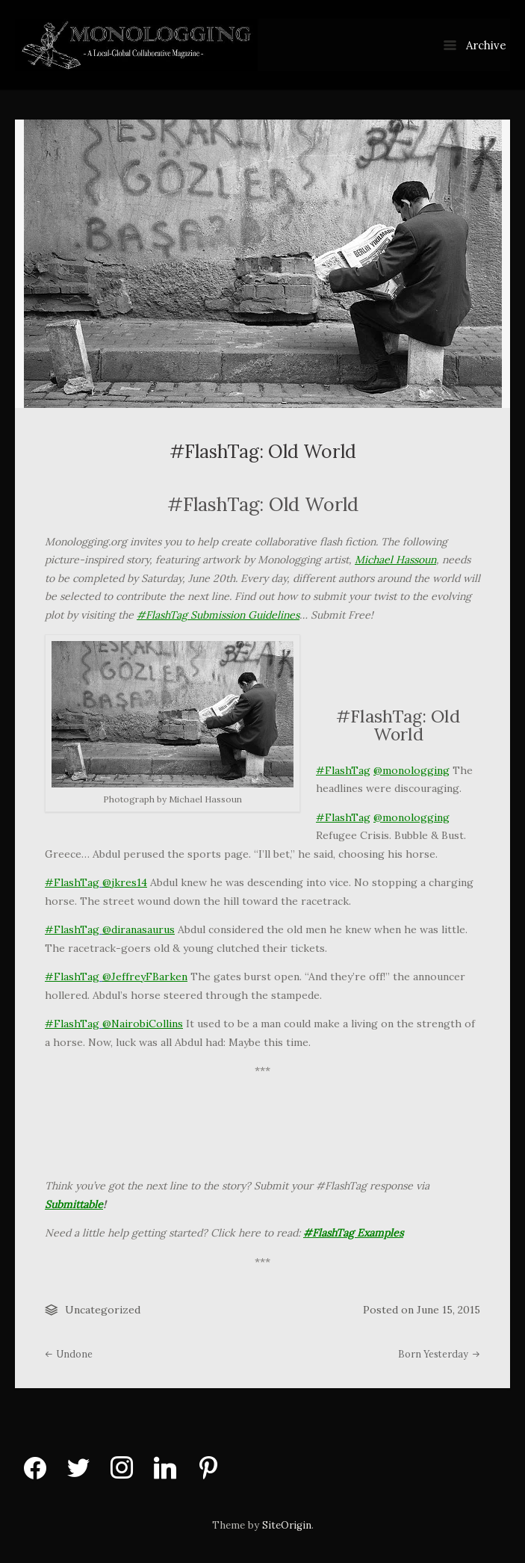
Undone (69, 1354)
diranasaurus (143, 929)
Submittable (74, 1204)
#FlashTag (343, 770)
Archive (475, 45)
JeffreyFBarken (149, 976)
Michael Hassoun (395, 559)
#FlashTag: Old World (263, 451)
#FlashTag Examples (353, 1232)
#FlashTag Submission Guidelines (218, 615)
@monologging (411, 770)
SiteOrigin (286, 1525)
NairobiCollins (147, 1023)
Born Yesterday (439, 1354)
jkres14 (129, 882)
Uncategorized (102, 1309)
